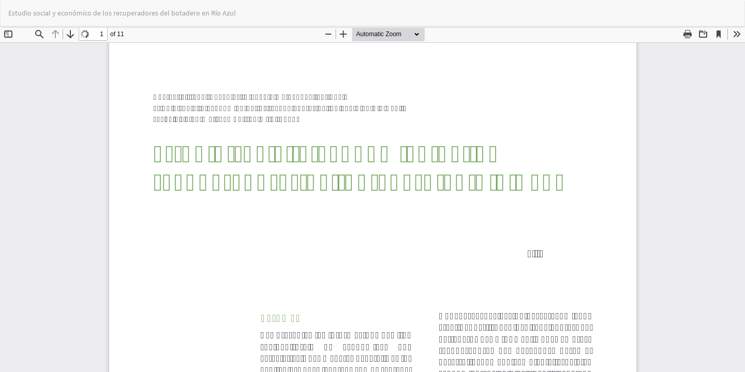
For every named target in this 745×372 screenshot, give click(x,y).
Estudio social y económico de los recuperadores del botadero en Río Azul (122, 13)
